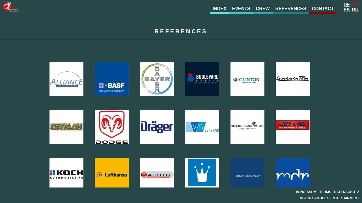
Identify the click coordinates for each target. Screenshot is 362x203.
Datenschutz (346, 192)
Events (241, 8)
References (290, 8)
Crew (263, 8)
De (347, 4)
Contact (323, 8)
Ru (355, 9)
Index (220, 8)
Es (347, 9)
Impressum (306, 192)
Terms (325, 192)
